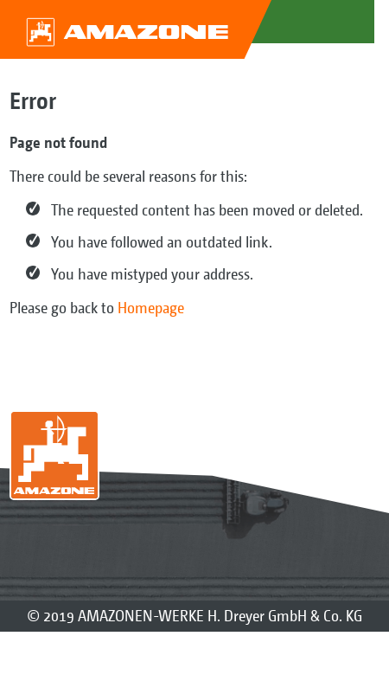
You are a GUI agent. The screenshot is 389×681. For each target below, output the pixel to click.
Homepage (151, 308)
